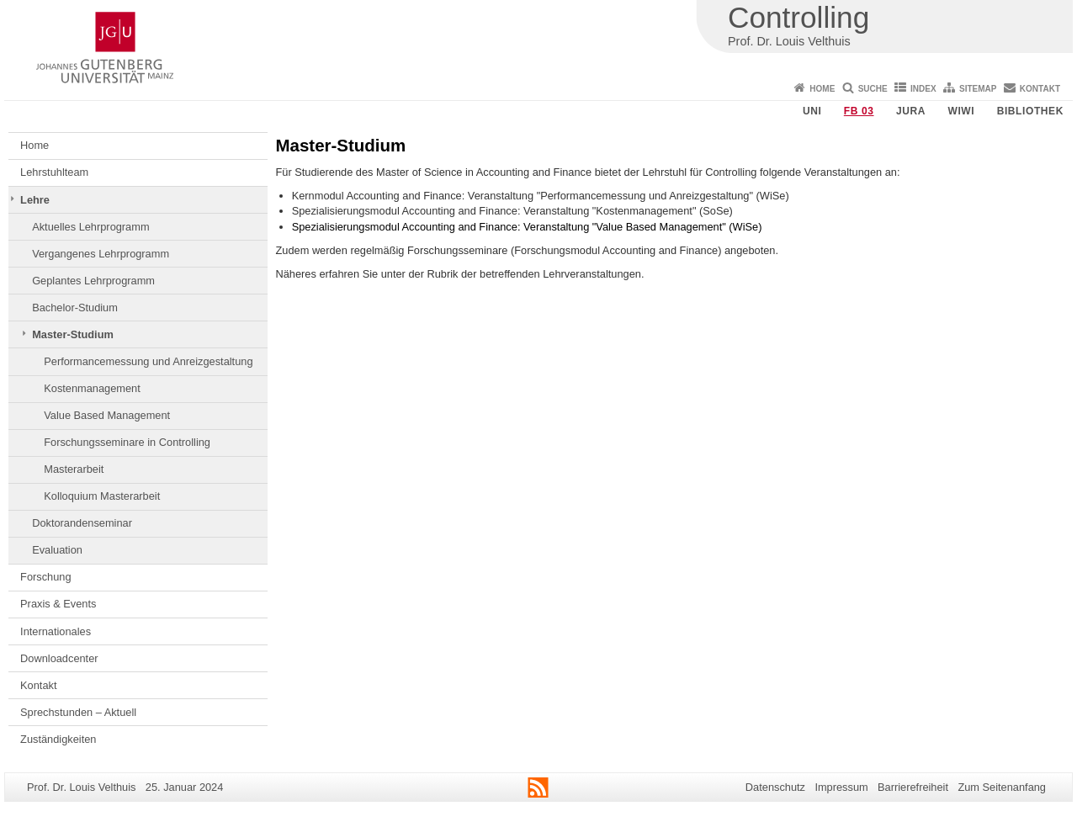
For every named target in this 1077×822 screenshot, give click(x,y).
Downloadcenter (59, 658)
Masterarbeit (73, 469)
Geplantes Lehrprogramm (93, 280)
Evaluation (57, 550)
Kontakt (1040, 88)
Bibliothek (1030, 111)
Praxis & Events (58, 603)
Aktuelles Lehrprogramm (90, 226)
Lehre (35, 200)
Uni (812, 111)
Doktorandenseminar (82, 523)
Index (923, 88)
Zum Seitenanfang (1002, 787)
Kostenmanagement (92, 388)
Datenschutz (775, 787)
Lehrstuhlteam (54, 172)
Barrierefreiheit (913, 787)
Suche (873, 88)
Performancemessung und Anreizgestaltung (148, 361)
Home (822, 88)
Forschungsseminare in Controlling (127, 442)
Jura (911, 111)
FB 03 (859, 111)
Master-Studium (73, 334)
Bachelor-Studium (75, 307)
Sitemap (977, 88)
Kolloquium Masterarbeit (102, 496)
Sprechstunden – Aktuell (78, 712)
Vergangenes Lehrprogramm (100, 253)
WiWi (960, 111)
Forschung (45, 576)
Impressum (840, 787)
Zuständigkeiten (58, 739)
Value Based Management (107, 415)
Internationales (55, 631)
